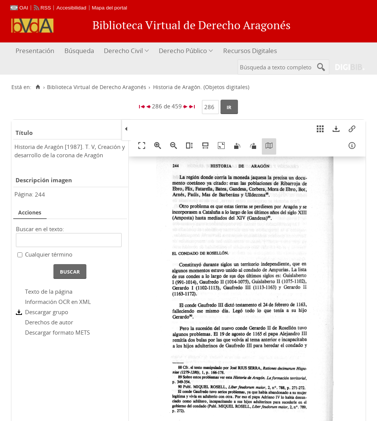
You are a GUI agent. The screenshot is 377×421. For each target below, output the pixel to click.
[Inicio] (37, 87)
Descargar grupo (46, 312)
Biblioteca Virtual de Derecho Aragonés (96, 87)
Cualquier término (48, 254)
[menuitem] (36, 50)
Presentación (35, 50)
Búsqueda (79, 50)
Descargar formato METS (57, 332)
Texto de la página (48, 291)
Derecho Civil (123, 50)
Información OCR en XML (58, 301)
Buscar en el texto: (40, 229)
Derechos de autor (49, 322)
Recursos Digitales (250, 50)
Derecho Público (183, 50)
